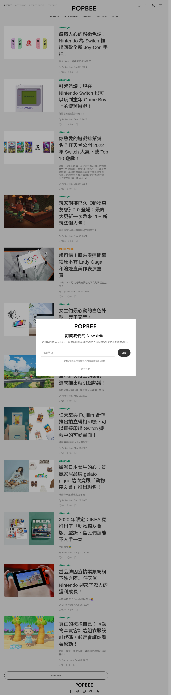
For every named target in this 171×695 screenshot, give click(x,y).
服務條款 (92, 361)
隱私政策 (101, 361)
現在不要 (85, 369)
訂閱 (124, 352)
